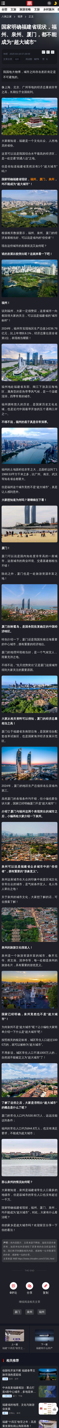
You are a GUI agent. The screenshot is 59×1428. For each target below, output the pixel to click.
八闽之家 (7, 16)
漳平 (16, 1379)
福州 (41, 1311)
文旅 (13, 9)
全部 (4, 9)
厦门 (17, 1311)
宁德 (20, 1396)
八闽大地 (7, 1396)
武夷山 (12, 1413)
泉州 (29, 1311)
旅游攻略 (25, 9)
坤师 (5, 54)
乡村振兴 (48, 9)
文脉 (37, 9)
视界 (20, 16)
